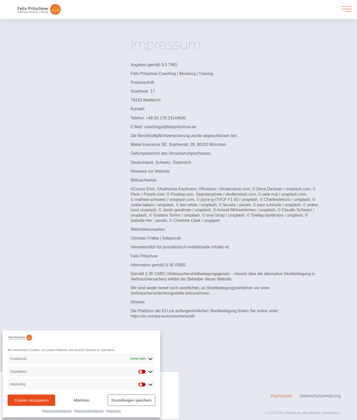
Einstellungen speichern (131, 400)
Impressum (113, 411)
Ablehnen (81, 400)
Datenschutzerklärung (57, 411)
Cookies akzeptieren (31, 400)
